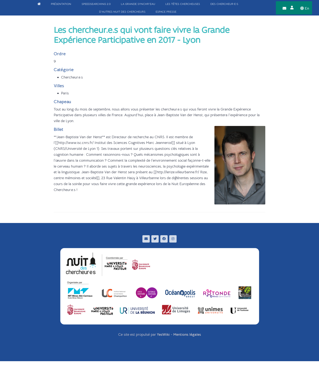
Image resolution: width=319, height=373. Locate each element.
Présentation (61, 4)
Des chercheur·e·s (224, 4)
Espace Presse (166, 11)
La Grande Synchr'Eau (138, 4)
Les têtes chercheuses (182, 4)
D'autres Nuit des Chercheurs (122, 11)
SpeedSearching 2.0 (96, 4)
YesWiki (163, 334)
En (304, 8)
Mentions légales (187, 334)
